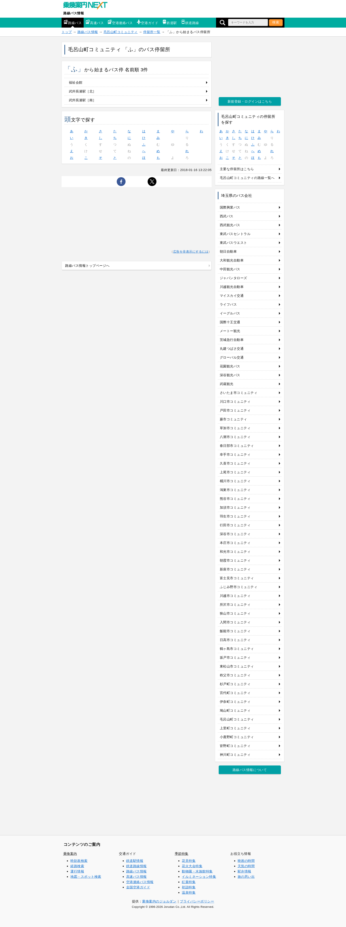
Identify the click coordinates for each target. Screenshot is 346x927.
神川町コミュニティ (235, 754)
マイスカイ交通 (232, 295)
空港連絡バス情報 (140, 882)
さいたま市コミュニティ (239, 393)
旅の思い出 (246, 876)
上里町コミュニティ (235, 728)
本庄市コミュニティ (235, 543)
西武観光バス (230, 225)
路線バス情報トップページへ (87, 265)
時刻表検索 (79, 861)
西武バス (226, 216)
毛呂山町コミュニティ (120, 32)
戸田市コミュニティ (235, 410)
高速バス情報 (136, 876)
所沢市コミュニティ (235, 604)
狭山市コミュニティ (235, 613)
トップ (67, 32)
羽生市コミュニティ (235, 516)
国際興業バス (230, 207)
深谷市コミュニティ (235, 534)
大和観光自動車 (232, 260)
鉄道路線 (190, 22)
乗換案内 (70, 854)
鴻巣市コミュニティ (235, 490)
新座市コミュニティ (235, 569)
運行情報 (77, 871)
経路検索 (77, 866)
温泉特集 (189, 892)
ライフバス (228, 304)
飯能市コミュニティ (235, 631)
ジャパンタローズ (233, 278)
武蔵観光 (226, 384)
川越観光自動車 (232, 287)
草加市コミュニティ (235, 428)
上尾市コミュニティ (235, 472)
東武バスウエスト (233, 242)
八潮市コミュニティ (235, 437)
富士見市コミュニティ (237, 578)
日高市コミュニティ (235, 640)
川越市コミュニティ (235, 596)
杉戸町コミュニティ (235, 684)
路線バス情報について (250, 770)
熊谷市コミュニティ (235, 498)
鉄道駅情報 (134, 861)
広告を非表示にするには (191, 251)
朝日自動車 (228, 251)
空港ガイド (147, 22)
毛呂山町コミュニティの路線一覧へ (247, 178)
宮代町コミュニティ (235, 693)
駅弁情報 (244, 871)
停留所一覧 (151, 32)
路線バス (73, 22)
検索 (275, 22)
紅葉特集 (189, 882)
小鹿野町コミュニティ (237, 737)
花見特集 (189, 861)
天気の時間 (246, 866)
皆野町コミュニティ (235, 746)
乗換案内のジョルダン (159, 901)
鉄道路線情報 (136, 866)
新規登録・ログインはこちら (250, 101)
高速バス (95, 22)
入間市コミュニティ (235, 622)
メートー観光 (230, 331)
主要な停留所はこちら (237, 169)
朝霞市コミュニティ (235, 560)
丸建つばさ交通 (232, 348)
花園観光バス (230, 366)
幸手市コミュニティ (235, 454)
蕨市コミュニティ (233, 419)
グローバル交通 (232, 357)
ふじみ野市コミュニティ (239, 587)
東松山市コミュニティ (237, 666)
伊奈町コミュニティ (235, 701)
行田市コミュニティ (235, 525)
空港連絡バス (120, 22)
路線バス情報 (73, 13)
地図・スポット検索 (85, 876)
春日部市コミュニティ (237, 446)
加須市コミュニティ (235, 507)
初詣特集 (189, 887)
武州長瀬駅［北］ (82, 91)
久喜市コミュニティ (235, 463)
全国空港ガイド (138, 887)
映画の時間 (246, 861)
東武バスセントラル (235, 234)
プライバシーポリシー (197, 901)
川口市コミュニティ (235, 401)
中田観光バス (230, 269)
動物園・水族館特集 (197, 871)
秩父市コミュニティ (235, 675)
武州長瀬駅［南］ (82, 100)
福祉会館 (76, 82)
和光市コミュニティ (235, 551)
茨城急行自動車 (232, 340)
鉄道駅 (169, 22)
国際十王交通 (230, 322)
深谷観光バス (230, 375)
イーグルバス (230, 313)
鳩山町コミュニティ (235, 710)
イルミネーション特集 (199, 876)
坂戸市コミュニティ (235, 657)
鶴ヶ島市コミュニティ (237, 649)
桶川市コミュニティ (235, 481)
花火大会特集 (192, 866)
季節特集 (181, 854)
